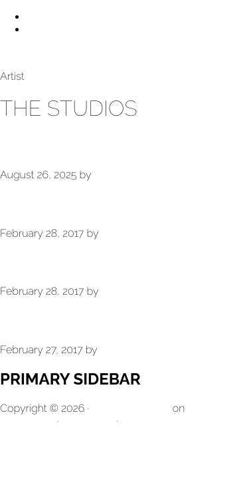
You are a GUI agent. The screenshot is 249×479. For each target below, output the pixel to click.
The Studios (52, 320)
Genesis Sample (130, 408)
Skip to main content (76, 17)
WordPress (87, 420)
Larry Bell (22, 53)
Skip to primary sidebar (81, 29)
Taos (20, 204)
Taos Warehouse (73, 145)
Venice (29, 262)
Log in (136, 420)
